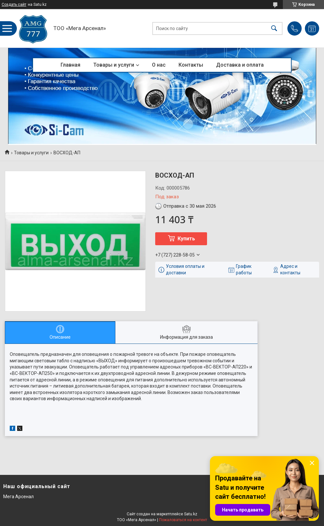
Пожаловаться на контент (183, 520)
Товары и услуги (113, 65)
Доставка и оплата (240, 65)
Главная (70, 65)
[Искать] (274, 28)
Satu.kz (190, 514)
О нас (159, 65)
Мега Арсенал (18, 496)
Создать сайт (14, 4)
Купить (186, 239)
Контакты (191, 65)
